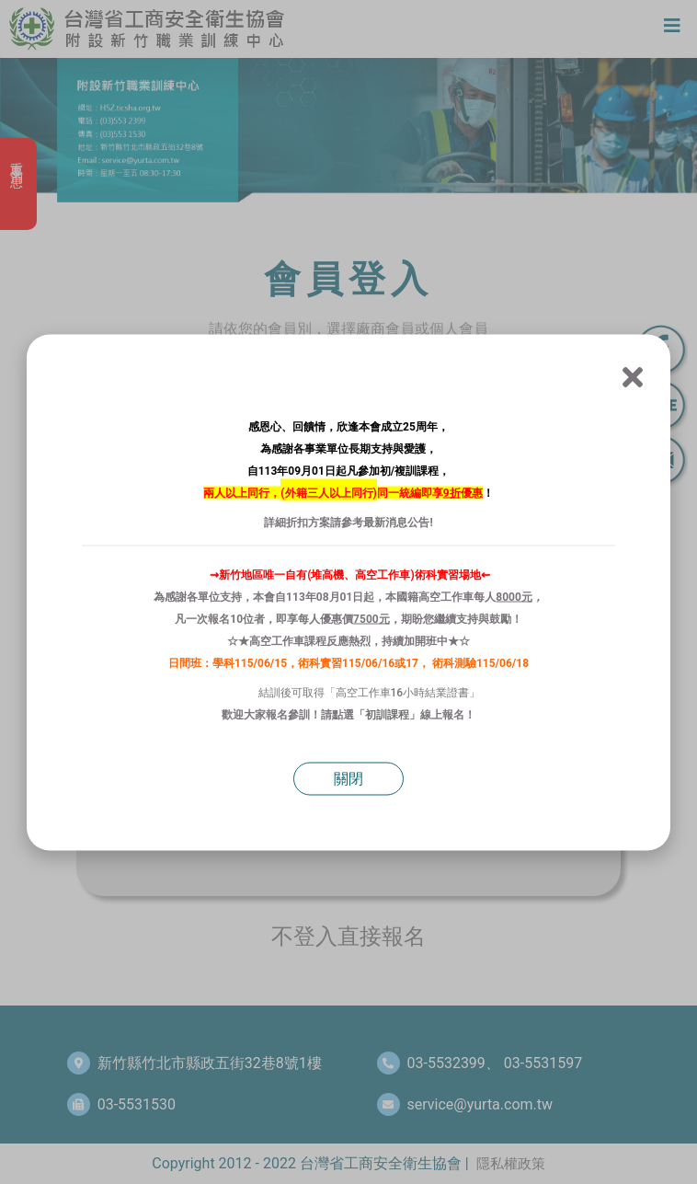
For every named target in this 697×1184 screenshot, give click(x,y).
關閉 (348, 778)
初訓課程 (387, 713)
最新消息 (385, 521)
